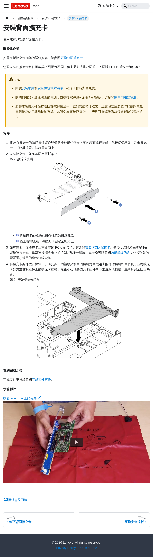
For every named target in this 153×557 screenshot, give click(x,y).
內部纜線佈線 (120, 252)
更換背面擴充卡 (72, 58)
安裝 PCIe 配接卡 (97, 247)
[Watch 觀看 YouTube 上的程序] (76, 442)
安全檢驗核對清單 (50, 88)
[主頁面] (7, 18)
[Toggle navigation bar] (6, 6)
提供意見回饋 (15, 500)
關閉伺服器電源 (125, 97)
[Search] (135, 6)
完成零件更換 (41, 379)
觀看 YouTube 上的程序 (22, 398)
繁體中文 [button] (106, 6)
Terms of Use (87, 548)
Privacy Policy (66, 548)
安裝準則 (28, 88)
